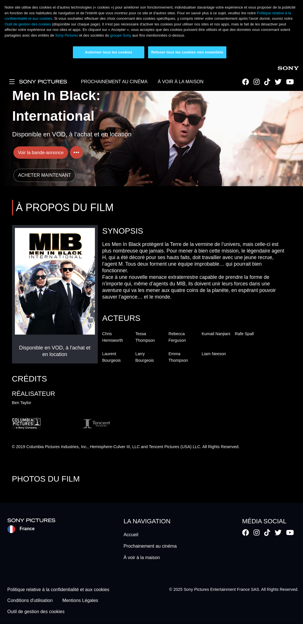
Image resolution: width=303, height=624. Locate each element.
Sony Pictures (66, 35)
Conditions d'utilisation (30, 600)
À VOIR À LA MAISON (181, 81)
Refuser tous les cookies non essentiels (187, 52)
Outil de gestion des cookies (28, 24)
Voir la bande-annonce (40, 152)
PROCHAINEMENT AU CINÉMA (114, 81)
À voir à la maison (141, 557)
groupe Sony (120, 35)
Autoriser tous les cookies (108, 52)
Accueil (130, 534)
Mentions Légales (80, 600)
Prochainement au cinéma (150, 546)
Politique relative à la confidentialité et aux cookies (58, 589)
